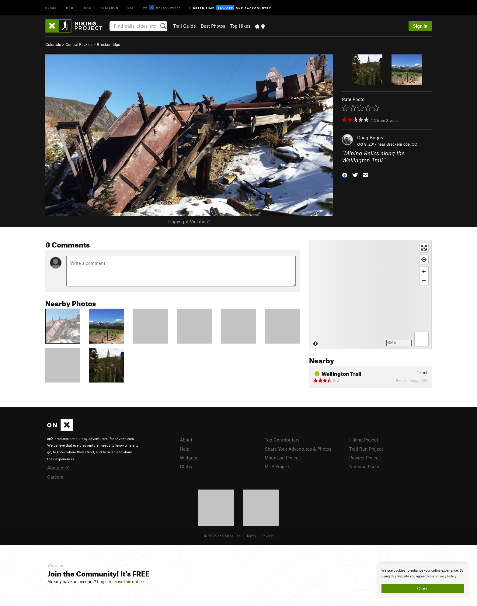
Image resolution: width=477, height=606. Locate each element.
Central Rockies (78, 44)
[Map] (370, 294)
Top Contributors (282, 439)
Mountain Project (282, 457)
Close (423, 588)
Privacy (267, 536)
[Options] (421, 339)
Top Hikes (240, 26)
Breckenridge (108, 44)
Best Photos (213, 26)
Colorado (53, 44)
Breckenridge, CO (401, 144)
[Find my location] (424, 259)
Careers (55, 477)
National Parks (364, 466)
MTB (70, 7)
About (186, 439)
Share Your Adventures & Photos (298, 449)
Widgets (188, 457)
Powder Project (364, 457)
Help (185, 449)
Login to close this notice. (121, 581)
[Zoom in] (424, 271)
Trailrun (109, 7)
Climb (51, 7)
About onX (58, 467)
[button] (344, 174)
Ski (130, 7)
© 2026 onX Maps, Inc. (222, 536)
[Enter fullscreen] (424, 247)
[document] (422, 580)
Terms (251, 536)
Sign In (420, 26)
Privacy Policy (445, 576)
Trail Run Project (366, 449)
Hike (87, 7)
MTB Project (277, 466)
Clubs (186, 466)
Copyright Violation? (189, 221)
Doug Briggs (370, 137)
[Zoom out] (424, 280)
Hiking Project (363, 439)
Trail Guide (184, 26)
